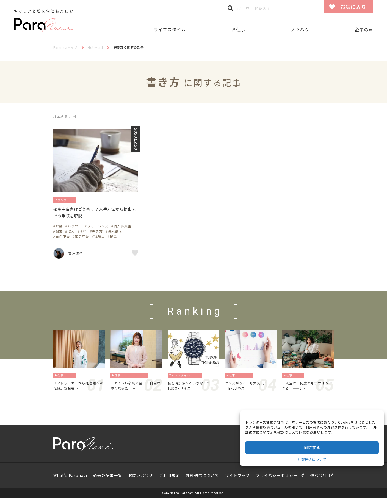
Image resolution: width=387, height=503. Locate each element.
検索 (230, 9)
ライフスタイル (169, 29)
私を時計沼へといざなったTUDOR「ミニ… (192, 389)
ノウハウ (300, 29)
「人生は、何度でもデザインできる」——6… (307, 389)
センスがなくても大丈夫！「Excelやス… (249, 389)
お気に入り (353, 6)
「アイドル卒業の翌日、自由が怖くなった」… (135, 389)
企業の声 (364, 29)
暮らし (198, 378)
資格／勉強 (246, 378)
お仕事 (238, 29)
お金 (75, 199)
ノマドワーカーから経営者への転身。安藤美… (78, 389)
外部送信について (312, 459)
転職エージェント (136, 378)
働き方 (71, 378)
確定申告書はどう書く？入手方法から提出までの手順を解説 (95, 214)
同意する (312, 447)
